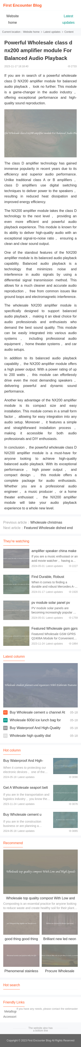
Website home (31, 31)
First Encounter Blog (22, 5)
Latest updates (51, 31)
